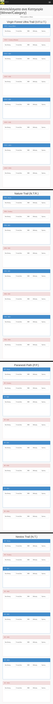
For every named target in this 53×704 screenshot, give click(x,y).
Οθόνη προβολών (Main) (26, 17)
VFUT (4, 2)
